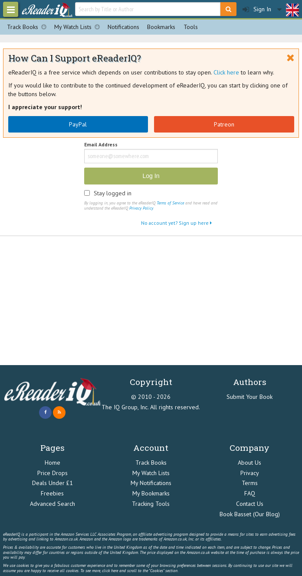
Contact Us (249, 504)
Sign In (257, 9)
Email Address (101, 145)
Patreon (224, 124)
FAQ (249, 493)
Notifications (123, 27)
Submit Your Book (249, 397)
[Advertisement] (151, 301)
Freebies (52, 493)
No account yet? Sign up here (176, 223)
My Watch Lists (79, 27)
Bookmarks (161, 27)
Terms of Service (170, 203)
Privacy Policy (141, 208)
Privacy (249, 473)
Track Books (28, 27)
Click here (226, 72)
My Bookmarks (151, 493)
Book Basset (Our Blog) (250, 514)
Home (52, 462)
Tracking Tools (151, 504)
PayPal (78, 124)
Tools (191, 27)
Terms (250, 483)
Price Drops (52, 473)
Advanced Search (52, 504)
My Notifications (151, 483)
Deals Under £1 (52, 483)
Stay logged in (112, 193)
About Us (249, 462)
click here (110, 570)
